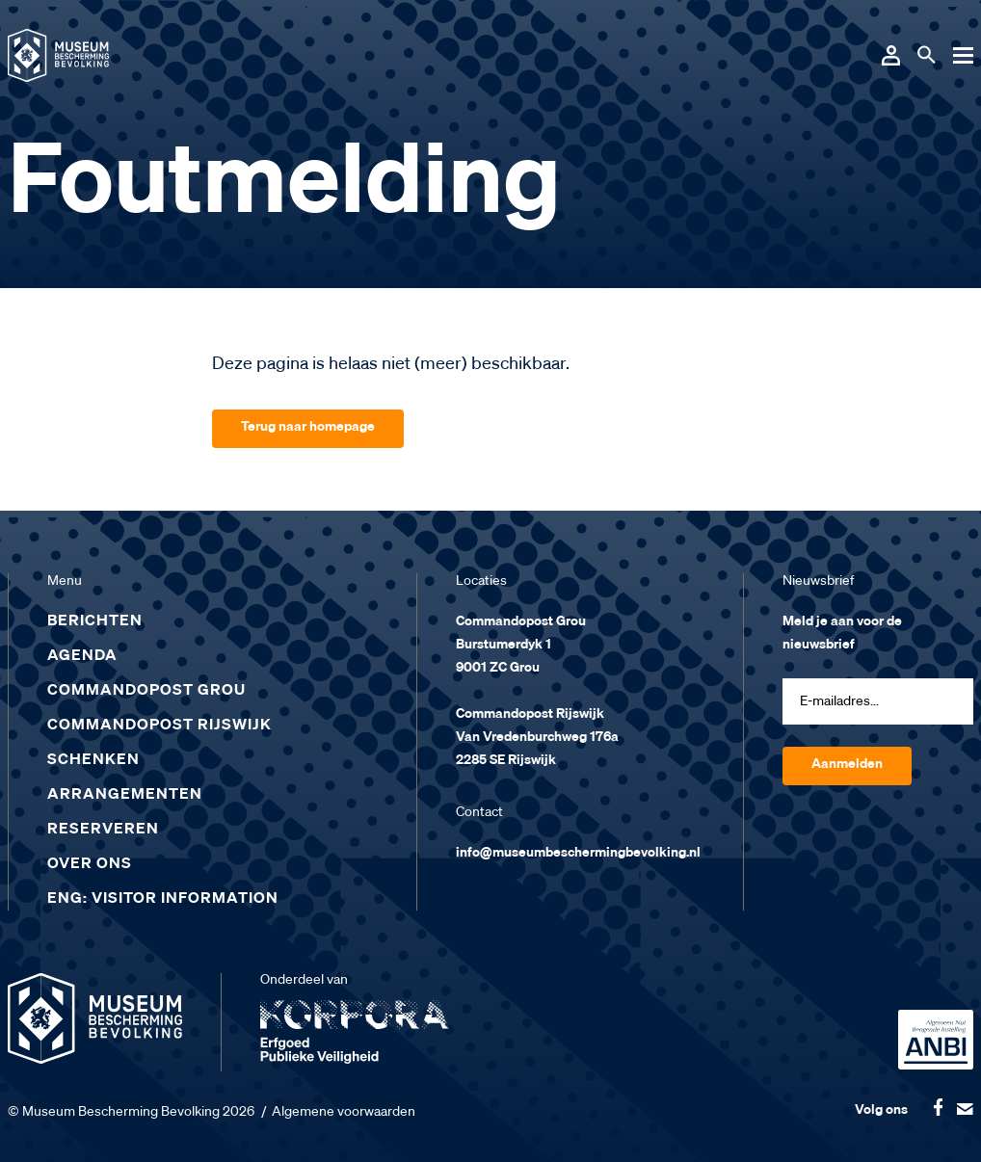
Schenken (93, 760)
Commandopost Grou (146, 691)
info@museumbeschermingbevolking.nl (578, 852)
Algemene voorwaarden (343, 1112)
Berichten (95, 621)
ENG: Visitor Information (162, 899)
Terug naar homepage (308, 427)
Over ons (89, 864)
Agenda (82, 656)
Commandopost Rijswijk (159, 725)
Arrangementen (124, 795)
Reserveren (103, 829)
